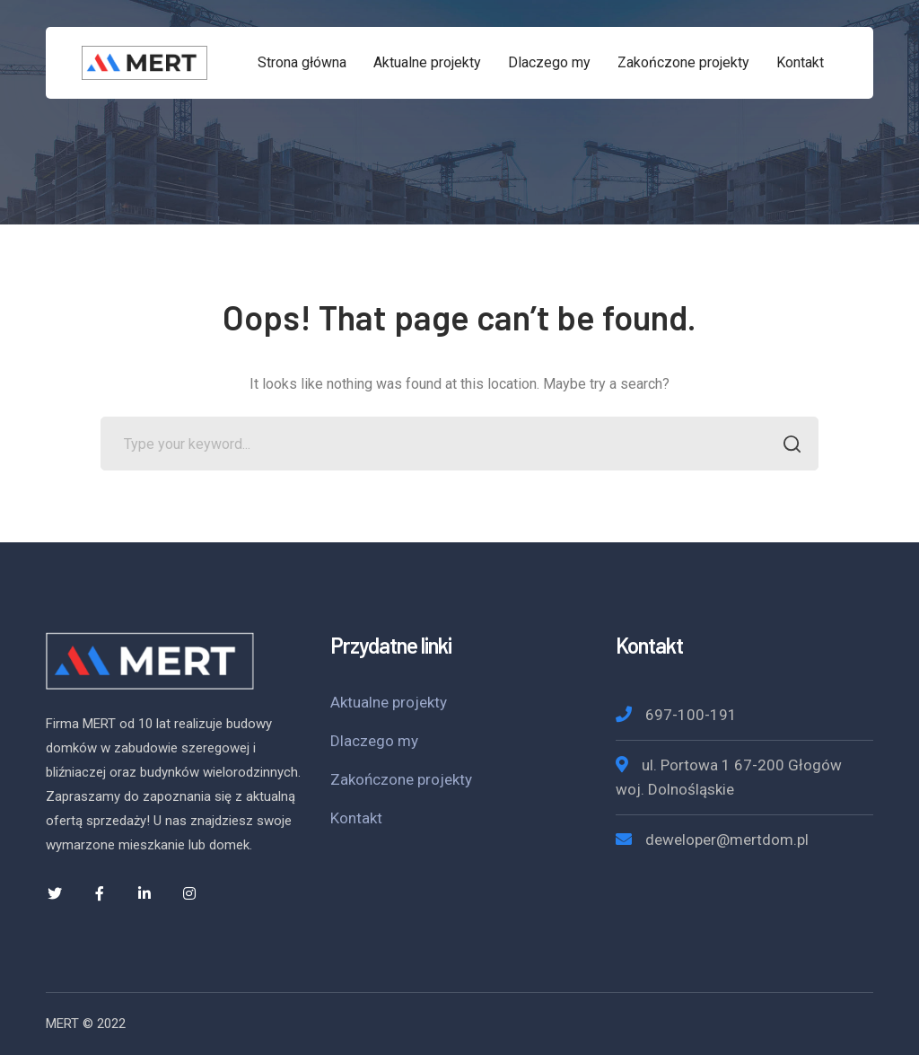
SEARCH (786, 446)
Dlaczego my (374, 741)
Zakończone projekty (401, 779)
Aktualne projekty (388, 702)
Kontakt (356, 818)
